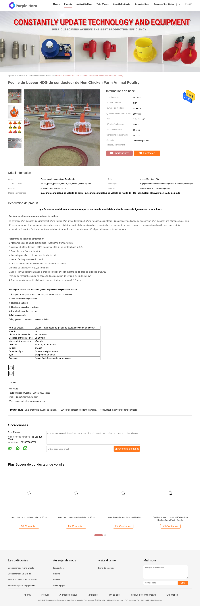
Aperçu (27, 595)
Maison (56, 4)
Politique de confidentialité (143, 595)
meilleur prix (119, 153)
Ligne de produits (106, 568)
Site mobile (172, 595)
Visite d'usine (103, 4)
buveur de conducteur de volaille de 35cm (76, 517)
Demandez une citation (164, 4)
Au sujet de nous (84, 4)
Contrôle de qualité (121, 4)
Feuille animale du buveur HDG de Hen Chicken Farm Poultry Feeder (170, 518)
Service (56, 579)
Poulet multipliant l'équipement (21, 585)
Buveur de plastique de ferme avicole (78, 410)
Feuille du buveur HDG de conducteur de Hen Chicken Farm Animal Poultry (89, 75)
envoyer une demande (127, 448)
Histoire (56, 574)
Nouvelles (92, 595)
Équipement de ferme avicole (21, 568)
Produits (68, 4)
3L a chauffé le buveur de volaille (40, 410)
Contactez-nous (142, 4)
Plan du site (114, 595)
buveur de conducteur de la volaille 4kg (123, 517)
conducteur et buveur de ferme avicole (118, 410)
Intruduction (58, 568)
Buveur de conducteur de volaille (22, 579)
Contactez (147, 153)
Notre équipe (58, 585)
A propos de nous (68, 595)
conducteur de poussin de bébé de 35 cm (29, 517)
